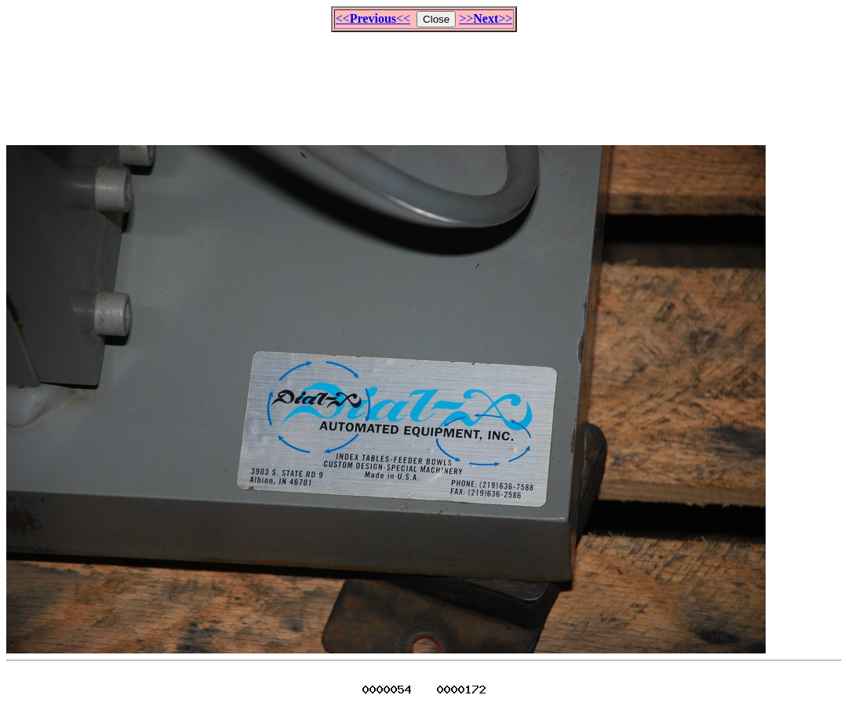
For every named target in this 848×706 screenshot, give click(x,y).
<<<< (373, 18)
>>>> (485, 18)
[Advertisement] (424, 81)
